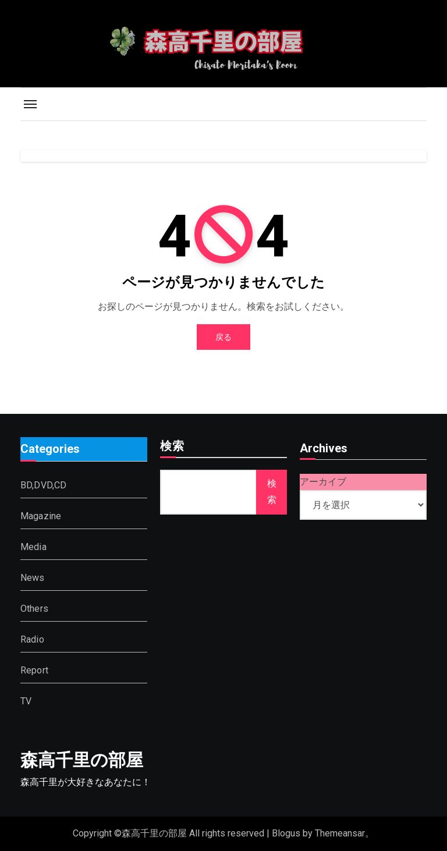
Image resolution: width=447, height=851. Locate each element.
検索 (172, 447)
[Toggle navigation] (30, 104)
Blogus (286, 833)
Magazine (41, 515)
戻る (223, 337)
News (32, 577)
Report (34, 669)
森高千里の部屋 (81, 760)
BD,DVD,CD (43, 484)
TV (25, 700)
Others (34, 608)
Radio (32, 638)
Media (33, 546)
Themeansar (340, 833)
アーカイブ (323, 481)
